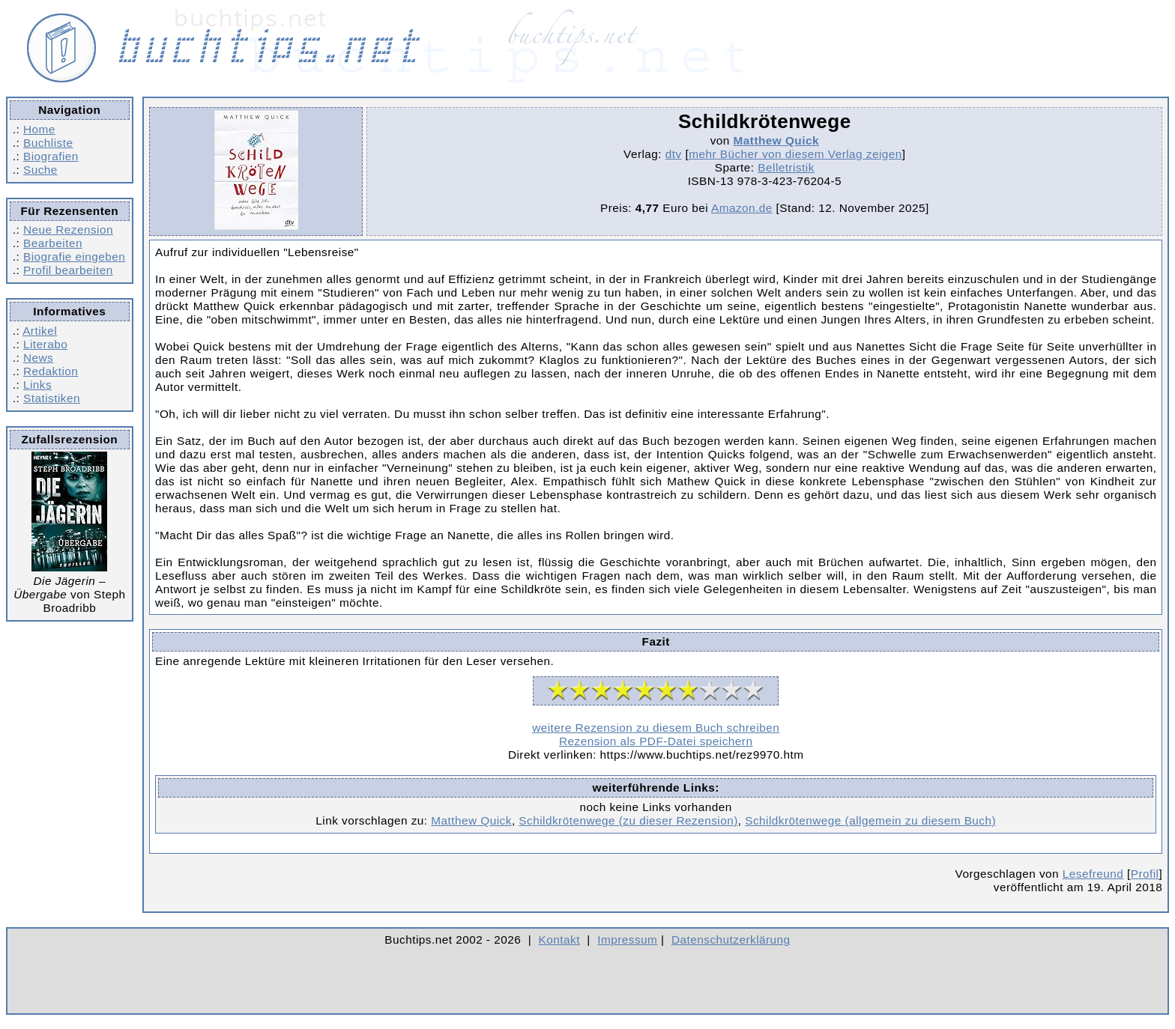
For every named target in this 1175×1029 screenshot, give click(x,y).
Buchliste (48, 142)
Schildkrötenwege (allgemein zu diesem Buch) (870, 820)
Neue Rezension (68, 229)
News (38, 357)
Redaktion (50, 371)
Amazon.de (742, 207)
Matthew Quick (776, 140)
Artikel (39, 330)
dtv (673, 154)
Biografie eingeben (74, 256)
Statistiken (51, 398)
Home (39, 129)
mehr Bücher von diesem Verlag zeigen (795, 154)
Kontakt (559, 939)
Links (37, 384)
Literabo (45, 344)
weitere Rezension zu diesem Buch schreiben (655, 727)
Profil (1145, 873)
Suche (40, 169)
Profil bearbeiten (68, 270)
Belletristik (786, 167)
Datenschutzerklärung (731, 939)
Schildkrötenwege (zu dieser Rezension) (628, 820)
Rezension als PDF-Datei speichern (656, 741)
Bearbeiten (52, 243)
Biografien (51, 156)
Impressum (627, 939)
